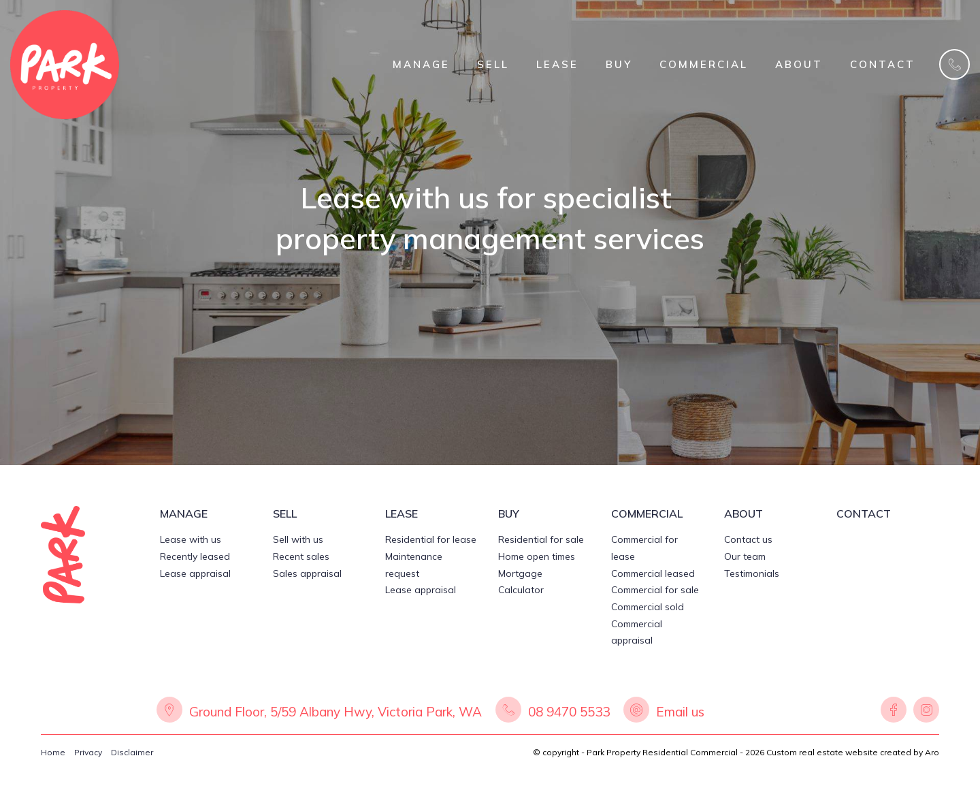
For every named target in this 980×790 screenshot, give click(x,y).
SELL (493, 64)
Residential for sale (541, 539)
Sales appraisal (307, 573)
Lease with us (190, 539)
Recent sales (301, 556)
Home (53, 752)
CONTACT (882, 64)
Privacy (88, 752)
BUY (619, 64)
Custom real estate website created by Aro (852, 752)
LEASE (557, 64)
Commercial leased (653, 573)
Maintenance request (413, 565)
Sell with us (298, 539)
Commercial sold (647, 607)
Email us (680, 712)
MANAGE (421, 64)
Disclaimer (132, 752)
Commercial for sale (655, 590)
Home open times (536, 556)
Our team (745, 556)
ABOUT (799, 64)
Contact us (748, 539)
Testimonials (751, 573)
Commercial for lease (644, 548)
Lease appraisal (195, 573)
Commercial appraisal (636, 632)
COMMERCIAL (703, 64)
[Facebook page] (893, 712)
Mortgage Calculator (521, 582)
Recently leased (195, 556)
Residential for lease (430, 539)
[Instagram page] (924, 712)
